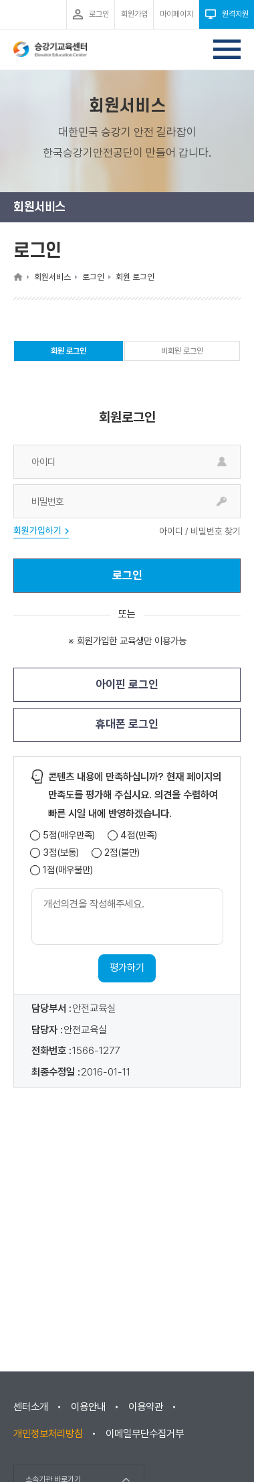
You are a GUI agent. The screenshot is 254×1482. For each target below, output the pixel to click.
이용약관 (145, 1407)
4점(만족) (138, 835)
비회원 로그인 (182, 351)
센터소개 (30, 1407)
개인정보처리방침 (48, 1434)
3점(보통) (61, 852)
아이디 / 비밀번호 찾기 (200, 531)
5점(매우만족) (69, 835)
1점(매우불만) (68, 870)
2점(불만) (122, 852)
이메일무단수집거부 (145, 1434)
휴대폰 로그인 (127, 724)
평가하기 (127, 968)
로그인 (127, 575)
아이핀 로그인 (127, 684)
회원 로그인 (68, 353)
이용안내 (88, 1407)
